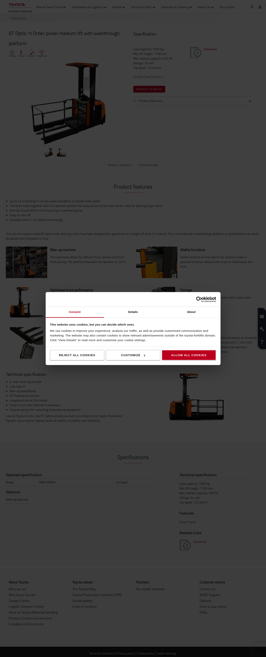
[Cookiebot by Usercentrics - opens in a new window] (199, 299)
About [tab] (191, 312)
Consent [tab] (75, 312)
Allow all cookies (189, 355)
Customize (133, 355)
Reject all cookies (77, 355)
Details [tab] (133, 312)
